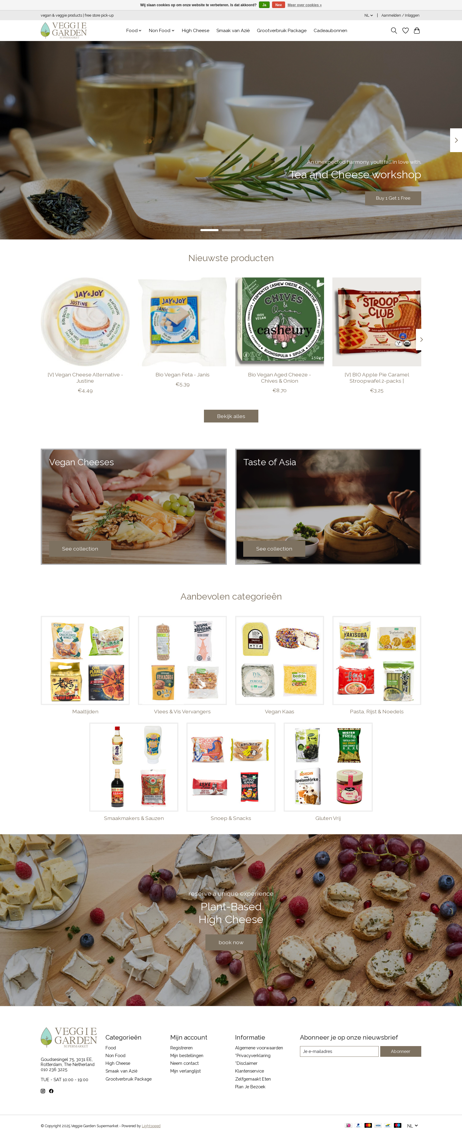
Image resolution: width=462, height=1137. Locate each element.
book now (231, 942)
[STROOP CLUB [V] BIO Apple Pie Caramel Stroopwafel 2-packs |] (376, 321)
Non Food (115, 1055)
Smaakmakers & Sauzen (134, 818)
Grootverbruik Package (282, 30)
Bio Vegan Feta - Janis (182, 374)
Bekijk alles (231, 416)
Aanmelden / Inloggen (400, 15)
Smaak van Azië (233, 30)
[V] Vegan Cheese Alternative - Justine (85, 377)
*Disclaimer (246, 1063)
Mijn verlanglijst (185, 1070)
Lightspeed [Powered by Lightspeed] (151, 1126)
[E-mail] (339, 1051)
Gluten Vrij (328, 818)
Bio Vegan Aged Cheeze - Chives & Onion (279, 377)
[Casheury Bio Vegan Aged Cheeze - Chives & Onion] (279, 321)
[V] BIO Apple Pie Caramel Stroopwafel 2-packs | (377, 377)
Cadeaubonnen (330, 30)
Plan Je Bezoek (250, 1086)
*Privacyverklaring (253, 1055)
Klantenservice (249, 1070)
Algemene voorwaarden (259, 1047)
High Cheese (195, 30)
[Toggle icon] (394, 30)
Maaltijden (85, 711)
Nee (278, 5)
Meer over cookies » (305, 5)
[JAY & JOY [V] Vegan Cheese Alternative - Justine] (85, 321)
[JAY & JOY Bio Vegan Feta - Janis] (182, 321)
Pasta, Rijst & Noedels (377, 711)
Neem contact (184, 1063)
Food (111, 1047)
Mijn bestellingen (186, 1055)
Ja (264, 5)
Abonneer (400, 1051)
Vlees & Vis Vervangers (182, 711)
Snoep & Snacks (231, 818)
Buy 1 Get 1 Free (388, 197)
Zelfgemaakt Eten (253, 1078)
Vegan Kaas (279, 711)
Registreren (181, 1047)
